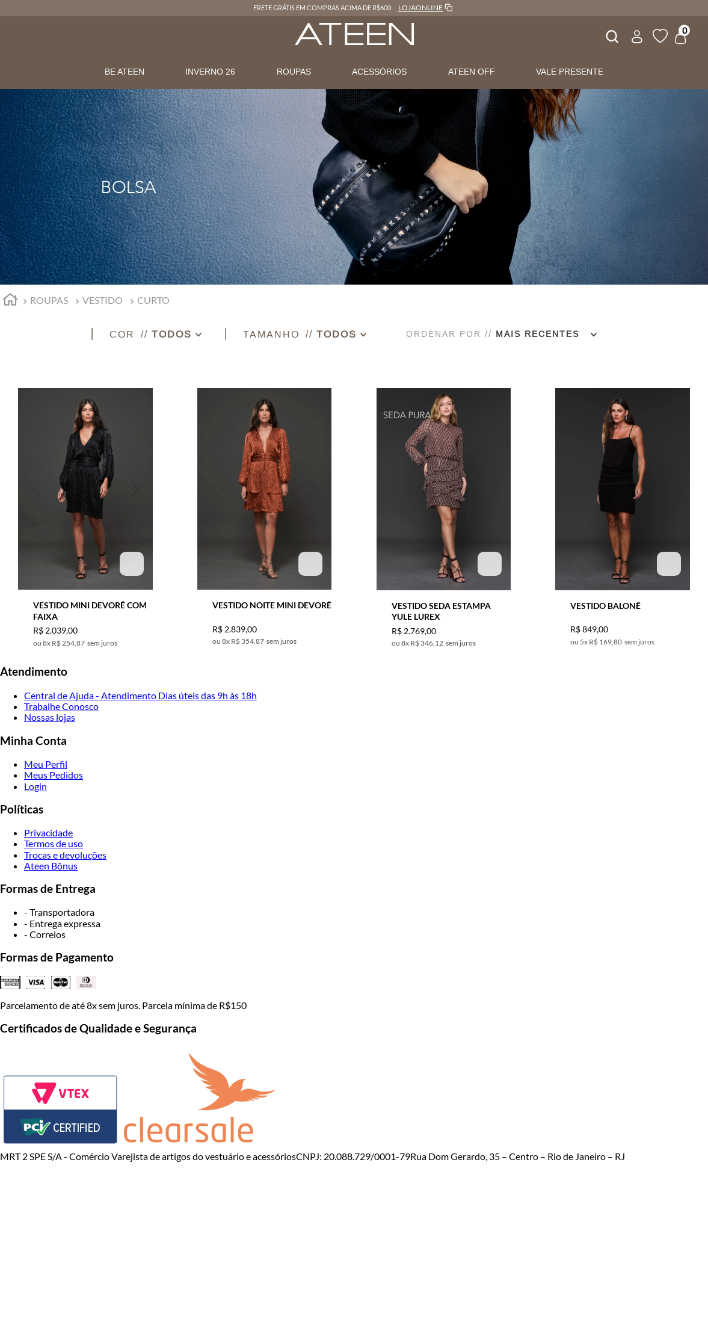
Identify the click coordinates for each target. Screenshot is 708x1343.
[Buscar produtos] (611, 35)
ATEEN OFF (471, 71)
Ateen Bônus (51, 865)
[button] (166, 334)
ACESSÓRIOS (379, 71)
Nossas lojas (49, 717)
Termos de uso (53, 843)
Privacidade (48, 832)
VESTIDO (102, 300)
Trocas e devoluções (65, 854)
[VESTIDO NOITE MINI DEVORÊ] (264, 510)
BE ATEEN (124, 71)
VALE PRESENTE (569, 71)
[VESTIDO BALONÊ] (622, 510)
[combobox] (611, 34)
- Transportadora (59, 912)
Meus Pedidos (53, 774)
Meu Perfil (45, 764)
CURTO (153, 300)
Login (35, 786)
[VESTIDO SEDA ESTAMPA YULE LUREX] (444, 510)
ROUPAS (294, 71)
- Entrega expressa (62, 923)
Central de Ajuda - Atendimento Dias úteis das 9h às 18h (140, 695)
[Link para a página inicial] (10, 301)
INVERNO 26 (210, 71)
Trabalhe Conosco (61, 706)
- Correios (45, 934)
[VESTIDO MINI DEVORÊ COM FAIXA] (85, 510)
